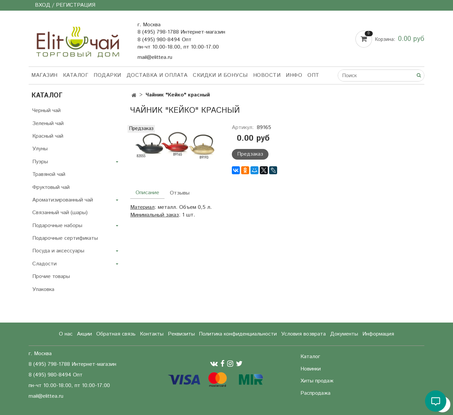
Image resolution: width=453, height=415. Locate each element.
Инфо (294, 75)
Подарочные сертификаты (65, 238)
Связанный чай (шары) (60, 212)
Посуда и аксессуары (58, 251)
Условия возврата (303, 334)
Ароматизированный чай (62, 200)
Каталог (76, 75)
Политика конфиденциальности (238, 334)
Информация (378, 334)
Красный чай (47, 136)
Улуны (40, 149)
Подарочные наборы (57, 225)
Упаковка (43, 289)
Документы (344, 334)
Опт (313, 75)
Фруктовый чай (51, 187)
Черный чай (46, 110)
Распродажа (315, 393)
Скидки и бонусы (220, 75)
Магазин (44, 75)
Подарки (107, 75)
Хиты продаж (316, 381)
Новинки (310, 369)
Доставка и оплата (157, 75)
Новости (267, 75)
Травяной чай (48, 174)
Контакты (152, 334)
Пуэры (40, 162)
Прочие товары (51, 276)
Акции (84, 334)
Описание (147, 193)
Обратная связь (116, 334)
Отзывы (180, 193)
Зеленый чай (48, 123)
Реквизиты (181, 334)
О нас (66, 334)
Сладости (44, 264)
